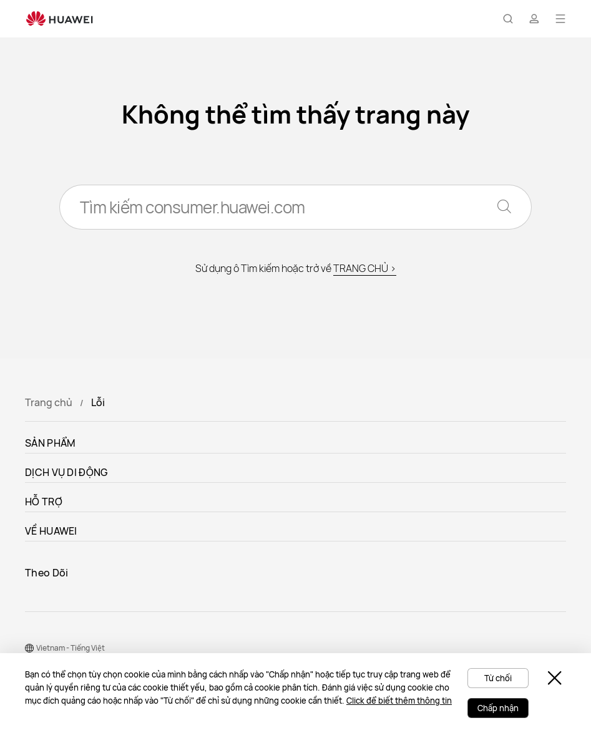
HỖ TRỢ (43, 501)
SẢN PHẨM (50, 443)
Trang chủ (48, 402)
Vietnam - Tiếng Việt (70, 648)
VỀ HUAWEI (51, 531)
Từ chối (498, 678)
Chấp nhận (498, 708)
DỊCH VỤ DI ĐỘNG (66, 472)
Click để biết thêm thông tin (399, 700)
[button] (508, 19)
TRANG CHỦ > (364, 268)
